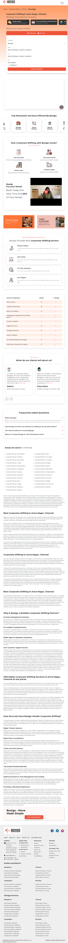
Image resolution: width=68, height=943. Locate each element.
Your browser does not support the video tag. (34, 95)
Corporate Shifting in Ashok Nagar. (15, 460)
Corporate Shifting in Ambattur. (14, 457)
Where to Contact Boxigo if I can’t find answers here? (34, 434)
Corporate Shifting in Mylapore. (14, 472)
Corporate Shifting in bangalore (12, 875)
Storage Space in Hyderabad (11, 935)
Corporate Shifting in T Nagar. (14, 484)
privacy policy (60, 940)
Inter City (42, 33)
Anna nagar (32, 9)
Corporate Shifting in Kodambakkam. (16, 466)
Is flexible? (13, 65)
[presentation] (7, 399)
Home (5, 9)
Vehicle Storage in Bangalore (11, 911)
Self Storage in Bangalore (10, 903)
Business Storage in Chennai (42, 905)
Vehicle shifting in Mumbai (42, 890)
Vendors (36, 843)
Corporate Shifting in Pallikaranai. (43, 475)
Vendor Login (37, 851)
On (8, 60)
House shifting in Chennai (42, 873)
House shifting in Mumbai (42, 886)
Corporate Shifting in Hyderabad (12, 888)
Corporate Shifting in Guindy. (13, 463)
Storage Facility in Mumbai (42, 933)
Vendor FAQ (37, 849)
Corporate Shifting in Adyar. (42, 454)
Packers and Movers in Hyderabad (12, 884)
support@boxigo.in (10, 855)
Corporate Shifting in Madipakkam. (15, 469)
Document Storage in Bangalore (12, 909)
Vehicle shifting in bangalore (11, 877)
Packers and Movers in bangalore (12, 871)
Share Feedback (38, 856)
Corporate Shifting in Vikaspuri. (14, 490)
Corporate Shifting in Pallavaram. (15, 475)
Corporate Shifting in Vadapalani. (14, 487)
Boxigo (6, 420)
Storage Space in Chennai (41, 916)
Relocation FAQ (25, 845)
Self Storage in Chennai (41, 903)
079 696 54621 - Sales (10, 857)
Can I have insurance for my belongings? (34, 430)
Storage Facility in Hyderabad (11, 933)
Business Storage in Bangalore (11, 905)
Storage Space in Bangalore (11, 916)
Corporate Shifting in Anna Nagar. (43, 457)
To (8, 53)
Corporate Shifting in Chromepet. (43, 460)
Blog (18, 837)
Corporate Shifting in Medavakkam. (44, 469)
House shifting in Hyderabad (11, 886)
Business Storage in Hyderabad (12, 925)
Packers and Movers (26, 853)
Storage (23, 851)
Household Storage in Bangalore (12, 907)
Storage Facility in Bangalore (11, 913)
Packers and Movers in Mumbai (43, 884)
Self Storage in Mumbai (41, 923)
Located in (10, 40)
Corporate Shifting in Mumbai (43, 888)
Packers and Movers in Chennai (43, 871)
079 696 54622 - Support (11, 859)
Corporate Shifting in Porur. (13, 481)
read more (22, 383)
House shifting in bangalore (11, 873)
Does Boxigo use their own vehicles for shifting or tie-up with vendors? (34, 427)
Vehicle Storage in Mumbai (42, 931)
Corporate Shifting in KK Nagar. (43, 463)
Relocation (51, 843)
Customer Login (36, 837)
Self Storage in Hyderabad (10, 923)
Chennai (24, 9)
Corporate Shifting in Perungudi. (43, 478)
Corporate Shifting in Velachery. (43, 487)
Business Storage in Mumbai (42, 925)
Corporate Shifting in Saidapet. (42, 481)
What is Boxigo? (34, 418)
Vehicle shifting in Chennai (42, 877)
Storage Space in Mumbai (42, 935)
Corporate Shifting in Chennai (43, 875)
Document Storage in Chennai (43, 909)
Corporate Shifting (14, 9)
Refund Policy (22, 856)
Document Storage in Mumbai (43, 929)
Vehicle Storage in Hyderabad (11, 931)
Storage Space (52, 845)
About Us (12, 837)
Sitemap (36, 853)
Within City (33, 33)
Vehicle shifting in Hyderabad (11, 890)
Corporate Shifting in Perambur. (14, 478)
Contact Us (25, 837)
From (9, 47)
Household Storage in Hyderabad (12, 927)
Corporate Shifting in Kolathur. (43, 466)
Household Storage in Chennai (43, 907)
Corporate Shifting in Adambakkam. (15, 454)
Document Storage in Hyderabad (12, 929)
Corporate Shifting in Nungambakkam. (45, 472)
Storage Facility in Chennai (42, 913)
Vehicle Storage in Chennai (42, 911)
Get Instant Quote (34, 817)
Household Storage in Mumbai (43, 927)
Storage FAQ (24, 847)
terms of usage (50, 940)
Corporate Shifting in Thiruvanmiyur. (44, 484)
